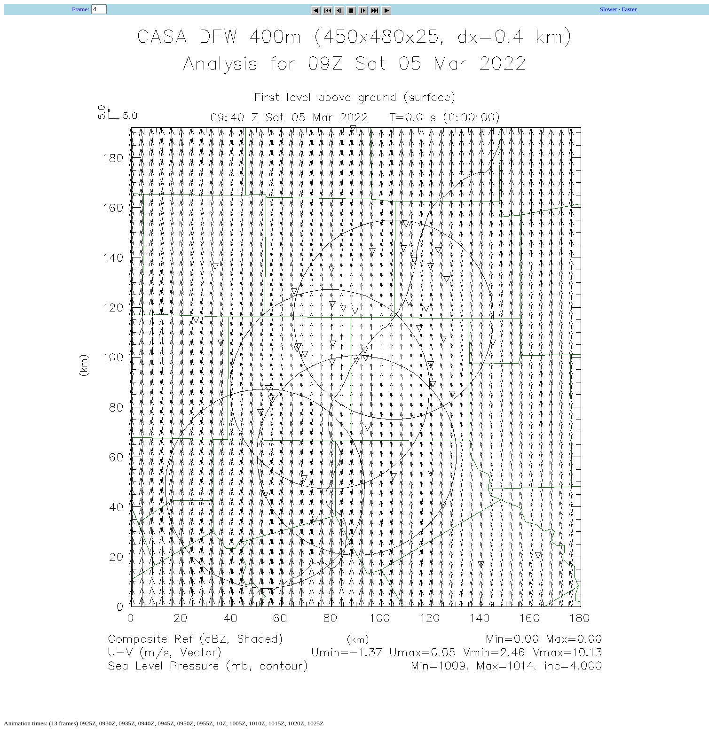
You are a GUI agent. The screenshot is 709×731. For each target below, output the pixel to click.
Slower (608, 9)
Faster (629, 9)
